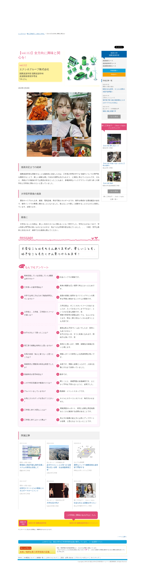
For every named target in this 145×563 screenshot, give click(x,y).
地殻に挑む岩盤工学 (114, 109)
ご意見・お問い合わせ (66, 557)
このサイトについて (51, 557)
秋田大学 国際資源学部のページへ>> (84, 523)
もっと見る (114, 116)
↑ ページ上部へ (122, 536)
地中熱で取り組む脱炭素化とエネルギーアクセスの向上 (114, 99)
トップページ (22, 33)
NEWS (20, 557)
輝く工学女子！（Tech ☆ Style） (36, 33)
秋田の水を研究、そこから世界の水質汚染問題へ (114, 88)
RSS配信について (29, 557)
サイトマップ (95, 557)
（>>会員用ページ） (95, 542)
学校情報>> (114, 70)
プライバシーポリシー (82, 557)
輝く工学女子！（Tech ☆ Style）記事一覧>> (114, 198)
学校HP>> (114, 74)
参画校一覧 (40, 557)
